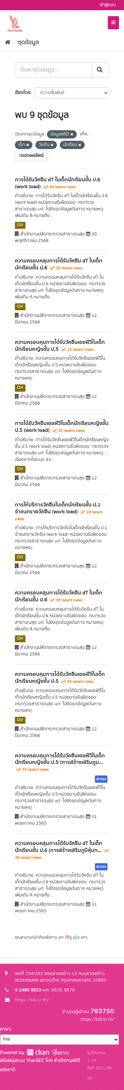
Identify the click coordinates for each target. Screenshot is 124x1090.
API (61, 937)
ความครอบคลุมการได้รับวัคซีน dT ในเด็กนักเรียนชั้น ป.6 (58, 264)
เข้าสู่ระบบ (108, 5)
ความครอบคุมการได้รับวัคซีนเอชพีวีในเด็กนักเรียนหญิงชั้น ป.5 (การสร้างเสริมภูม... (60, 759)
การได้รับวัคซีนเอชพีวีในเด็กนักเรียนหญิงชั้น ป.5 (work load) (61, 427)
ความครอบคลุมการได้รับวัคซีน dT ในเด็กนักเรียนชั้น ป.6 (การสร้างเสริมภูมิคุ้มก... (58, 847)
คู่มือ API (79, 937)
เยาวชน (101, 779)
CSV (20, 225)
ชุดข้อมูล (28, 42)
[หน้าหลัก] (8, 42)
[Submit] (100, 69)
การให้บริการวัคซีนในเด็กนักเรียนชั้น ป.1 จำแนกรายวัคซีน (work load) (58, 508)
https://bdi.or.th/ (32, 1000)
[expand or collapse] (113, 22)
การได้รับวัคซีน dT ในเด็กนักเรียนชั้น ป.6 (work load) (57, 183)
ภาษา (5, 1029)
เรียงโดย (22, 92)
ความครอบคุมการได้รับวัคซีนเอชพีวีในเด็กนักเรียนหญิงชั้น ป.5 (60, 345)
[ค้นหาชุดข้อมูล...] (53, 69)
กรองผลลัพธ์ (31, 155)
